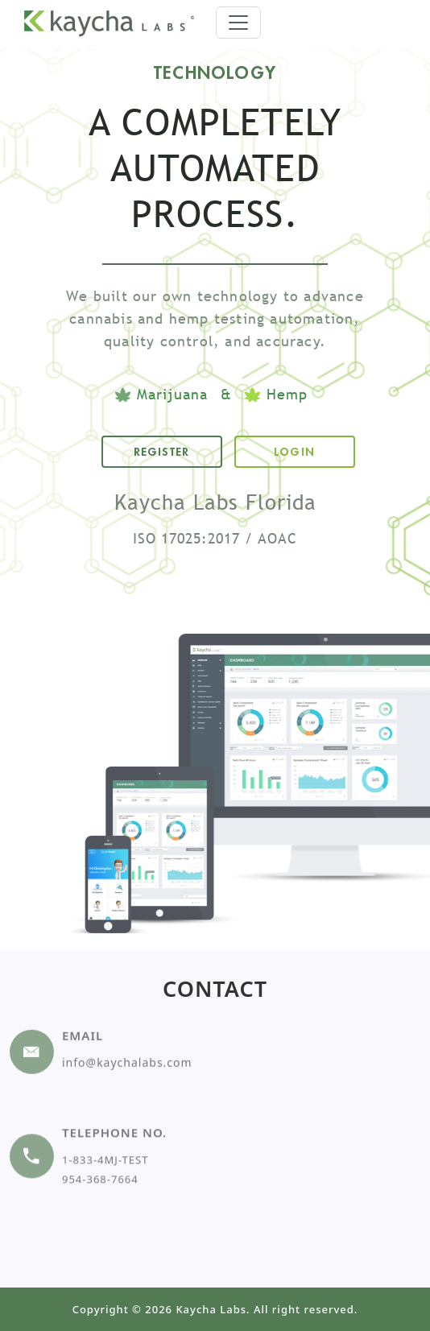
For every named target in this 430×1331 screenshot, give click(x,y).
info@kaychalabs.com (127, 1037)
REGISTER (162, 451)
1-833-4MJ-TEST (105, 1127)
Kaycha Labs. (213, 1309)
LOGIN (294, 451)
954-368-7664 (100, 1146)
